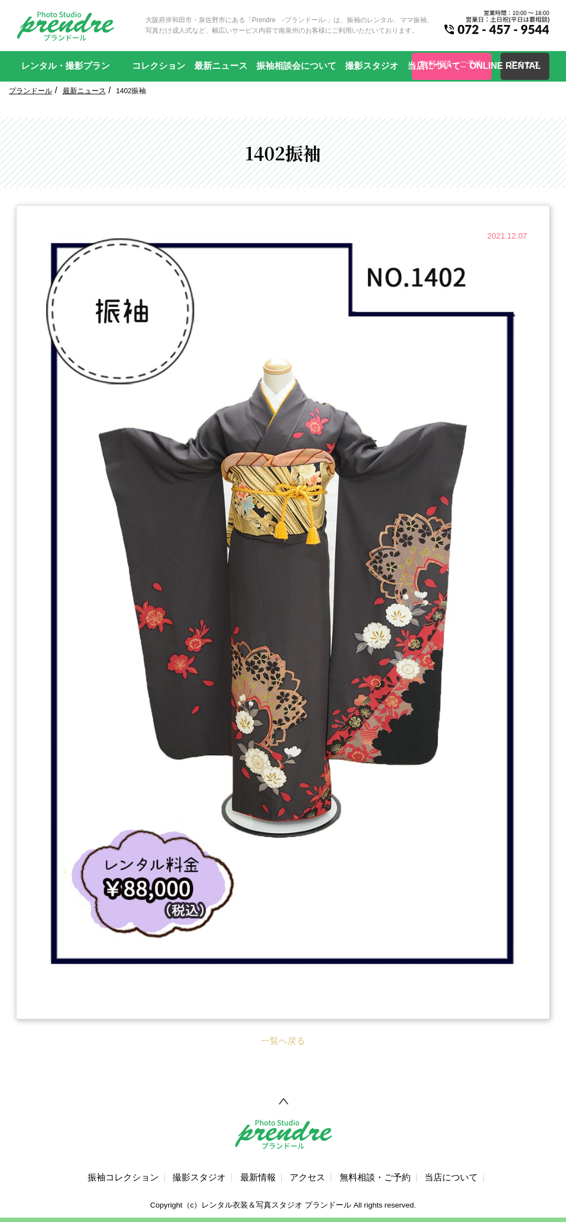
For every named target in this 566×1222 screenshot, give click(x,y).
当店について (434, 65)
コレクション (158, 65)
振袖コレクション (123, 1177)
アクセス (307, 1177)
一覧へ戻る (283, 1041)
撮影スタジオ (371, 65)
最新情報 (258, 1177)
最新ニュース (220, 65)
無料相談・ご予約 (375, 1177)
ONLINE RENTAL (505, 65)
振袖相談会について (296, 65)
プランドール (30, 91)
